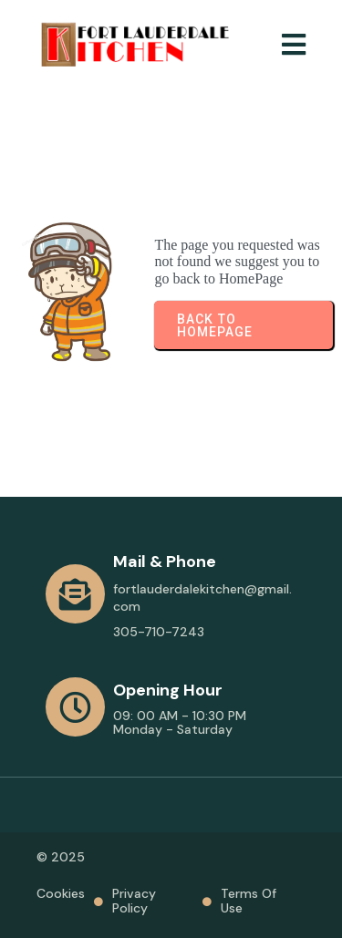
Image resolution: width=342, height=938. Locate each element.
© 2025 (60, 857)
